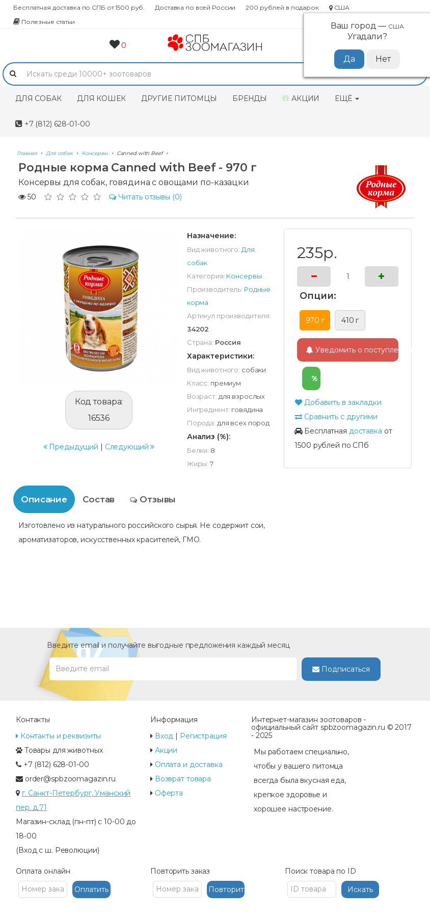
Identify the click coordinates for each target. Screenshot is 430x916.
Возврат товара (183, 778)
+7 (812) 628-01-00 (52, 124)
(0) (145, 196)
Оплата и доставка (189, 764)
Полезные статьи (44, 22)
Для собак (38, 98)
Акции (300, 98)
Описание (44, 499)
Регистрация (203, 736)
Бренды (249, 98)
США (339, 7)
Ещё (347, 98)
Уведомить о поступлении (352, 349)
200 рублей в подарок (282, 7)
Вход (164, 736)
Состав (99, 499)
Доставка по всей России (195, 7)
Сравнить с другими (336, 416)
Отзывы (153, 499)
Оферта (169, 793)
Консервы (243, 276)
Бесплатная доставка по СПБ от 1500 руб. (79, 7)
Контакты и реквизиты (58, 736)
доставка (365, 431)
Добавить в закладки (338, 402)
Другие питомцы (179, 98)
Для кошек (101, 98)
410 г (350, 320)
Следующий (130, 437)
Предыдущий (71, 437)
